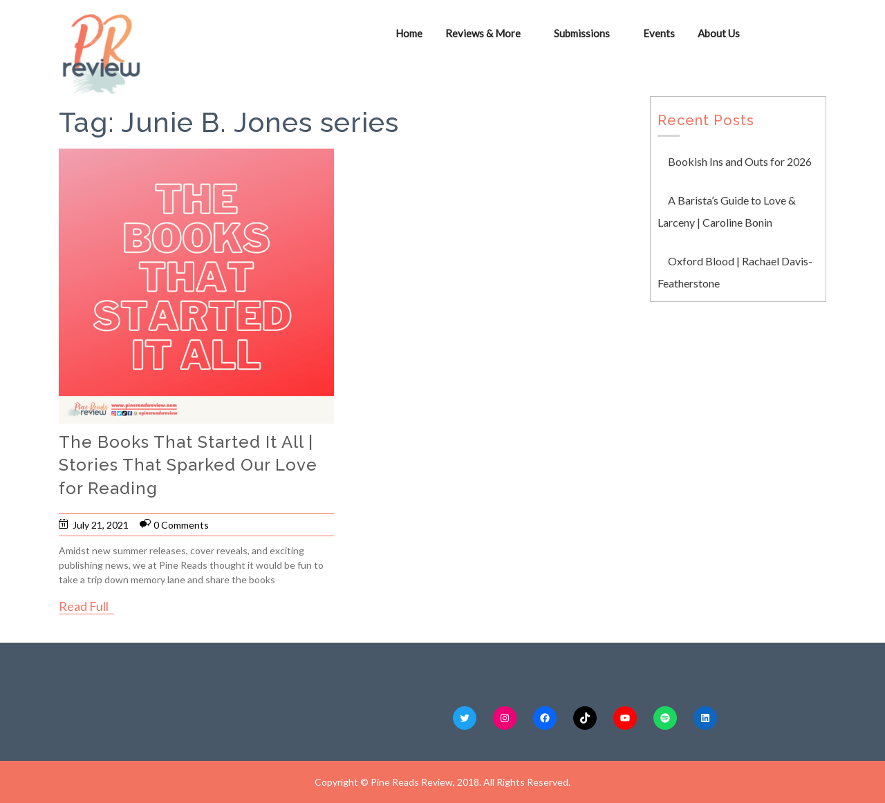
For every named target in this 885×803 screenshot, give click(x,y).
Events (659, 33)
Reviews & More (483, 33)
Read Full (84, 606)
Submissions (582, 33)
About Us (719, 33)
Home (408, 33)
